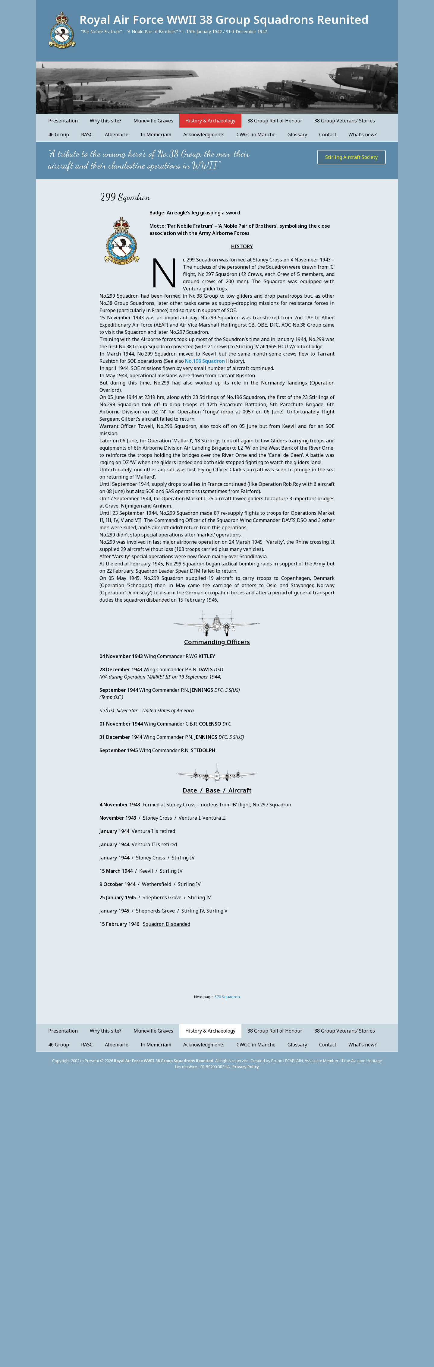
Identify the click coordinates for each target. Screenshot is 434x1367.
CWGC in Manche (256, 134)
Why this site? (105, 120)
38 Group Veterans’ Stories (344, 120)
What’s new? (362, 134)
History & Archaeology (210, 120)
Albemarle (116, 134)
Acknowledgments (204, 134)
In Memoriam (155, 134)
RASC (87, 134)
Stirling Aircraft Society (351, 157)
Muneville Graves (153, 120)
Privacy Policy (245, 1066)
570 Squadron (227, 996)
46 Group (58, 134)
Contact (327, 134)
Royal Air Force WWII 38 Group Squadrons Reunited (224, 19)
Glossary (297, 134)
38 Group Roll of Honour (274, 120)
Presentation (63, 120)
